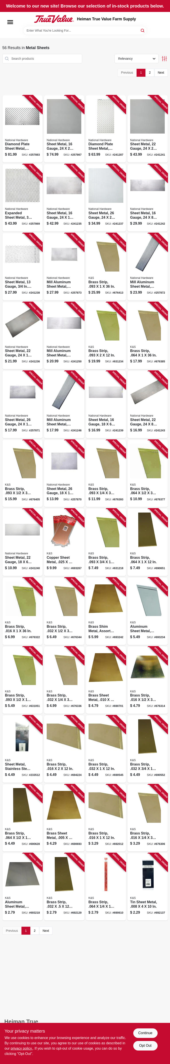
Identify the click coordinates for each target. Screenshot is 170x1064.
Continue (145, 1033)
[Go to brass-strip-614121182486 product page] (148, 542)
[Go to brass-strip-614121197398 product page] (22, 473)
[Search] (143, 30)
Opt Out (145, 1045)
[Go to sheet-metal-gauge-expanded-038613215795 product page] (22, 266)
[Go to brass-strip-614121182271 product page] (106, 542)
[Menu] (10, 22)
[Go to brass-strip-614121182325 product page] (106, 818)
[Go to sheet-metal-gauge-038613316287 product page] (64, 473)
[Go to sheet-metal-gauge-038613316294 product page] (22, 404)
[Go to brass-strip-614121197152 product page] (22, 611)
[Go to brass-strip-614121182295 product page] (106, 335)
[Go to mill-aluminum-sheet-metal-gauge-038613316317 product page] (64, 335)
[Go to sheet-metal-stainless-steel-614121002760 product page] (22, 749)
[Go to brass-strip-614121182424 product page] (106, 749)
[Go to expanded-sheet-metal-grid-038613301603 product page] (22, 198)
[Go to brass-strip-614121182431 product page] (148, 749)
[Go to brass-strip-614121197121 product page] (148, 680)
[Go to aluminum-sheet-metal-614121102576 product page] (148, 611)
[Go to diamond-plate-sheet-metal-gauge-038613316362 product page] (22, 129)
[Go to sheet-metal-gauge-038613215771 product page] (106, 198)
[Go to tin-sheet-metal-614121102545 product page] (148, 886)
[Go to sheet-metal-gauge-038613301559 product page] (106, 404)
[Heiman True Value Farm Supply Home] (54, 19)
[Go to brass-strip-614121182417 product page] (64, 886)
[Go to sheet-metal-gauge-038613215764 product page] (22, 335)
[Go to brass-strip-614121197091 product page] (148, 818)
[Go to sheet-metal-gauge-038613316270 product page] (148, 404)
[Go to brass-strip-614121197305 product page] (148, 473)
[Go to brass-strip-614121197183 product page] (64, 680)
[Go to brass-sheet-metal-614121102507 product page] (64, 818)
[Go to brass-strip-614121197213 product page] (64, 611)
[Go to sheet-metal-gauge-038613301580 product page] (148, 129)
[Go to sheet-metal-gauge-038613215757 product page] (64, 198)
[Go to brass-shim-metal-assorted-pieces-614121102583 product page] (106, 611)
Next (161, 72)
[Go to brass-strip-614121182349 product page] (64, 749)
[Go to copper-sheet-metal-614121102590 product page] (64, 542)
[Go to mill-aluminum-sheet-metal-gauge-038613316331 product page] (64, 266)
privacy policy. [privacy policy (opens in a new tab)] (22, 1048)
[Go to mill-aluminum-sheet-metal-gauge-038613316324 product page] (148, 266)
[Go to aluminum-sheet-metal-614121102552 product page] (22, 886)
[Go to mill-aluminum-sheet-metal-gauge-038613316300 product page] (64, 404)
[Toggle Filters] (164, 58)
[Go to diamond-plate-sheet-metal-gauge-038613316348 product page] (106, 129)
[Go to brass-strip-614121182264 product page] (22, 680)
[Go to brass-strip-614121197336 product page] (148, 335)
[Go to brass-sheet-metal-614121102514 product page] (106, 680)
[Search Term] (85, 30)
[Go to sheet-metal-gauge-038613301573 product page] (22, 542)
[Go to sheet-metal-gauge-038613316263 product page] (148, 198)
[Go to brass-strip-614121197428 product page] (106, 266)
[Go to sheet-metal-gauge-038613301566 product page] (64, 129)
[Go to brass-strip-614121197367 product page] (106, 473)
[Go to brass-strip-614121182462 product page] (22, 818)
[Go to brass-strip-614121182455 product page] (106, 886)
